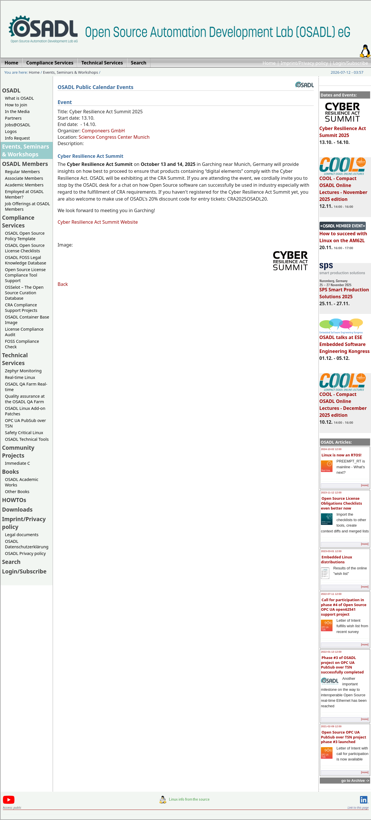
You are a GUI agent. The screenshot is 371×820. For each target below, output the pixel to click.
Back (63, 284)
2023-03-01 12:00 (331, 551)
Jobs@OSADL (17, 124)
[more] (364, 485)
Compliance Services (18, 221)
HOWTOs (14, 500)
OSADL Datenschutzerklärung (26, 543)
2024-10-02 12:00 (331, 449)
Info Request (17, 138)
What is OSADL (19, 98)
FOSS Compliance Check (22, 343)
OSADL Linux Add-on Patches (25, 411)
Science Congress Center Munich (114, 137)
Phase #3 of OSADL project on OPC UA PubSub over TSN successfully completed (342, 665)
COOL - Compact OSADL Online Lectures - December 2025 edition (343, 402)
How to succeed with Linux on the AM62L (343, 234)
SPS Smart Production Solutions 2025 (344, 290)
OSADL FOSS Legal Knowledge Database (25, 260)
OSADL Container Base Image (27, 319)
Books (10, 471)
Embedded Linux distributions (336, 559)
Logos (11, 131)
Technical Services (15, 359)
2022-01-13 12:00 (331, 651)
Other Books (17, 491)
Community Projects (18, 451)
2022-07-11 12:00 (331, 594)
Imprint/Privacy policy (304, 63)
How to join (16, 105)
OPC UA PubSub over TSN (25, 423)
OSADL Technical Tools (27, 439)
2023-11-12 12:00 (331, 492)
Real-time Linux (20, 377)
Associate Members (24, 178)
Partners (13, 118)
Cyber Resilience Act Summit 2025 (342, 129)
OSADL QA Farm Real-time (26, 386)
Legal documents (21, 534)
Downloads (17, 509)
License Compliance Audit (24, 331)
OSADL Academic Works (21, 482)
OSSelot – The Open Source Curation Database (24, 292)
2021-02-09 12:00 (331, 726)
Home (269, 63)
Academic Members (24, 185)
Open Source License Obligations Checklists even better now (341, 503)
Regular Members (22, 171)
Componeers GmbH (103, 130)
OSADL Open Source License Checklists (25, 248)
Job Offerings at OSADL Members (27, 206)
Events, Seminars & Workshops (70, 72)
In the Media (17, 111)
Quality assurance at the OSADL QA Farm (25, 398)
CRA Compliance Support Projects (21, 307)
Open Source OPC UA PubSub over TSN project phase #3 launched (343, 737)
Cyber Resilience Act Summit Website (98, 222)
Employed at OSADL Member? (24, 194)
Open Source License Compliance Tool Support (25, 275)
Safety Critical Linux (24, 432)
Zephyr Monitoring (23, 370)
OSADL (11, 90)
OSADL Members (25, 164)
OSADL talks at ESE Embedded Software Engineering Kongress (344, 341)
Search (11, 562)
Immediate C (17, 463)
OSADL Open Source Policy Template (25, 235)
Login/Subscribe (350, 63)
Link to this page (358, 808)
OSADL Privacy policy (25, 553)
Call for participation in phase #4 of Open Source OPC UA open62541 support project (343, 607)
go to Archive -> (355, 780)
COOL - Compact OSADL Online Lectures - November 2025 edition (343, 186)
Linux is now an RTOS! (341, 455)
